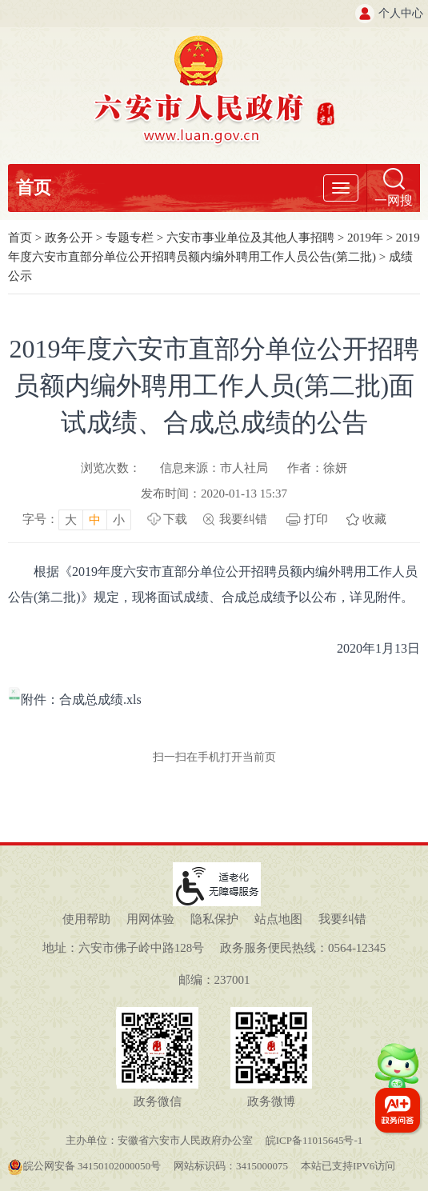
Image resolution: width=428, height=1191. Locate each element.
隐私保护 (214, 919)
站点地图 (278, 919)
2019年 (365, 237)
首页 (33, 188)
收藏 (374, 519)
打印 (316, 519)
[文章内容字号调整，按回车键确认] (76, 519)
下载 (175, 519)
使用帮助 (86, 919)
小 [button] (119, 520)
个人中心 (400, 13)
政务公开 (69, 237)
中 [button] (95, 520)
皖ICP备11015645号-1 (314, 1140)
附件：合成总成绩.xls (75, 699)
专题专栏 (130, 237)
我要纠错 (243, 519)
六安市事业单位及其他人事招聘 (250, 237)
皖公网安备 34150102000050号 (84, 1166)
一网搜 (393, 200)
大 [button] (71, 520)
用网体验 (150, 919)
